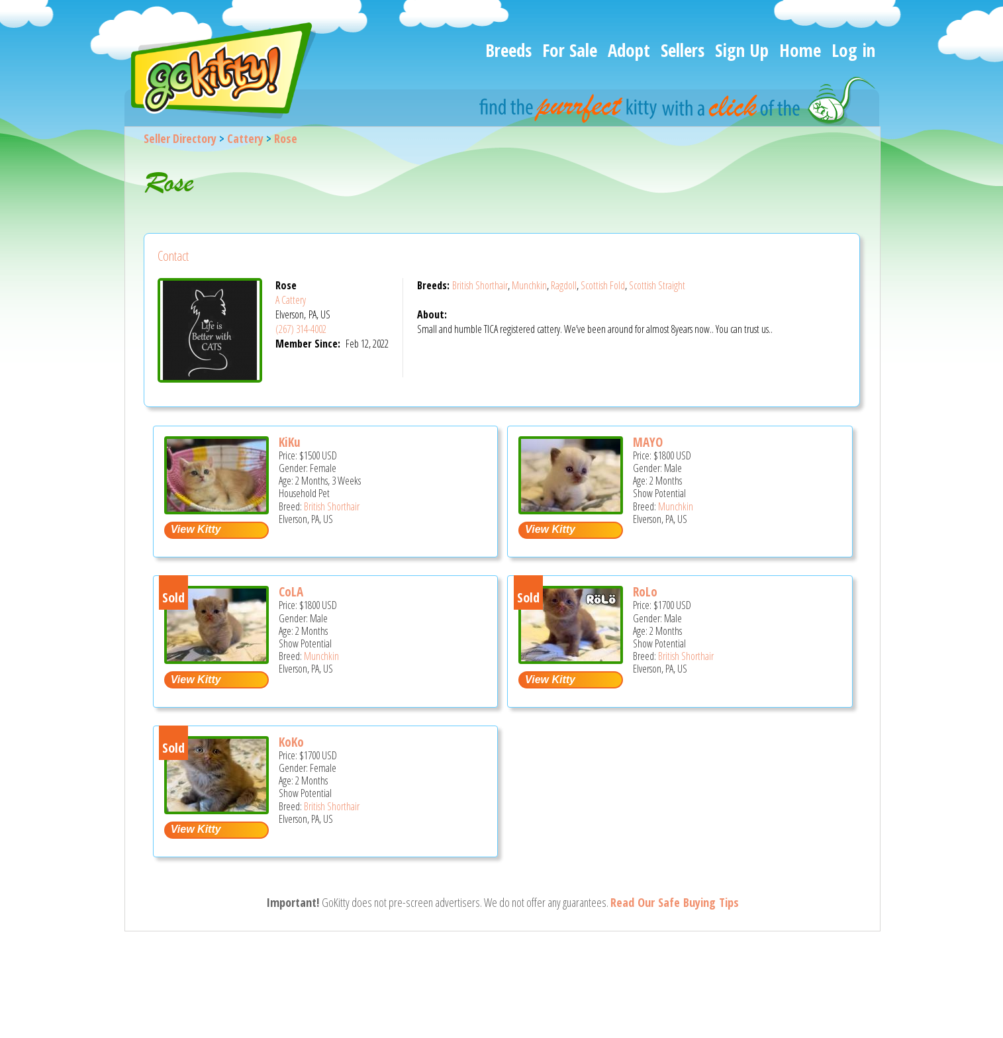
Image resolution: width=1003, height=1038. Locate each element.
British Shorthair (480, 285)
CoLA (291, 591)
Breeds (508, 50)
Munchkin (529, 285)
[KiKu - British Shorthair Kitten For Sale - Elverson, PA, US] (216, 509)
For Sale (569, 50)
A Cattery (290, 300)
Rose (285, 138)
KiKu (290, 442)
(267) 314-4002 (300, 329)
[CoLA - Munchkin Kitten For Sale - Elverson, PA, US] (216, 659)
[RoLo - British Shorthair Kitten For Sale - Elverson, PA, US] (570, 659)
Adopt (629, 50)
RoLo (645, 591)
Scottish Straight (657, 285)
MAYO (648, 442)
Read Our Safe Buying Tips (674, 902)
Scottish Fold (603, 285)
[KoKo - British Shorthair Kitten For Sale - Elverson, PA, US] (216, 809)
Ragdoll (564, 285)
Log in (853, 50)
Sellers (682, 50)
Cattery (245, 138)
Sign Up (742, 50)
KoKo (291, 742)
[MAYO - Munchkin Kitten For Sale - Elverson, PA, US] (570, 509)
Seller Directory (180, 138)
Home (800, 50)
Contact (173, 256)
